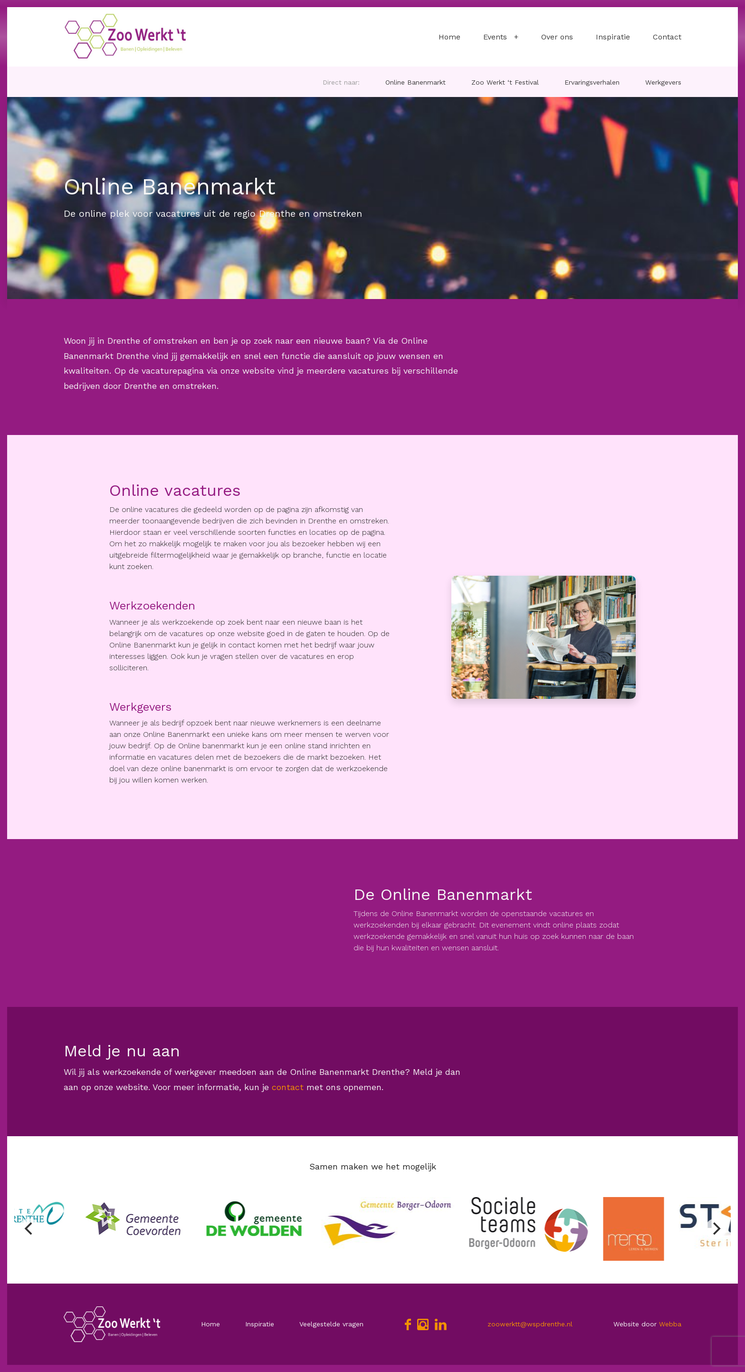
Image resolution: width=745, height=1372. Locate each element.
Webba (670, 1324)
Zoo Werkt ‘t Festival (505, 82)
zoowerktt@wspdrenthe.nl (530, 1324)
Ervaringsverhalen (592, 82)
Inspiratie (613, 36)
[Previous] (29, 1228)
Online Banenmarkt (415, 82)
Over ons (557, 36)
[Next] (715, 1228)
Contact (667, 36)
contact (286, 1087)
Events (495, 36)
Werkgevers (663, 82)
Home (449, 36)
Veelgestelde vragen (331, 1324)
